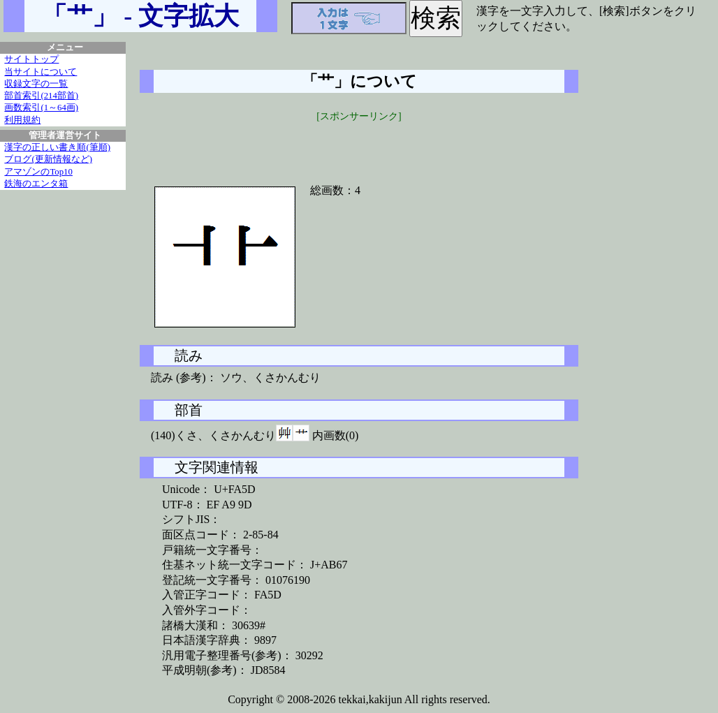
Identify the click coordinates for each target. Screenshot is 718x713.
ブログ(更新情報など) (48, 159)
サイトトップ (31, 59)
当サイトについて (40, 72)
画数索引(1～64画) (41, 107)
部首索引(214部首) (41, 96)
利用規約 (22, 120)
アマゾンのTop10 (38, 172)
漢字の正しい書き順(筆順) (57, 147)
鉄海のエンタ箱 (36, 184)
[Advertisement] (359, 145)
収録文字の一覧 (36, 84)
